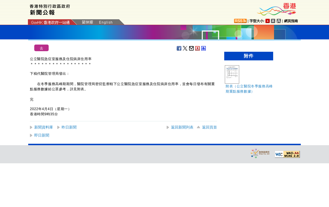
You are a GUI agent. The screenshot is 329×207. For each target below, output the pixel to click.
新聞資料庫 (43, 127)
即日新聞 (41, 135)
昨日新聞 (69, 127)
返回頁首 (209, 127)
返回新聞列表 (182, 127)
